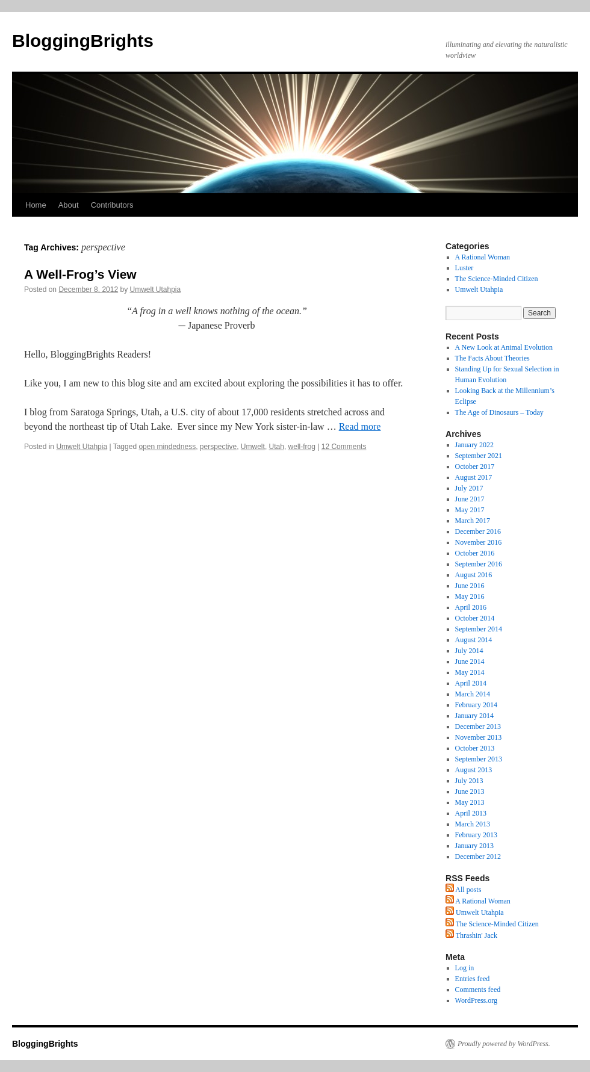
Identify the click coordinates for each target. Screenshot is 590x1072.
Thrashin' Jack (471, 935)
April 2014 (470, 683)
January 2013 (474, 845)
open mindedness (167, 446)
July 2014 (469, 650)
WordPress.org (476, 1000)
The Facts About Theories (492, 358)
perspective (218, 446)
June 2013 (470, 791)
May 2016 (470, 596)
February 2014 (476, 705)
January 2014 (474, 715)
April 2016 (470, 607)
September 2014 (478, 629)
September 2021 (478, 455)
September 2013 (478, 759)
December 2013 (478, 726)
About (68, 204)
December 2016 (478, 531)
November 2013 (478, 737)
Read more (360, 426)
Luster (464, 268)
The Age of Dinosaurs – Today (499, 412)
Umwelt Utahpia (155, 289)
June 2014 (470, 661)
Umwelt (253, 446)
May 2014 (470, 672)
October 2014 (475, 618)
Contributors (112, 204)
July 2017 (469, 488)
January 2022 (474, 445)
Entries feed (472, 978)
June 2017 (470, 499)
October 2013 (475, 748)
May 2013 (470, 802)
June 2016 (470, 585)
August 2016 (473, 575)
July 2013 (469, 780)
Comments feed (478, 989)
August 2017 (473, 477)
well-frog (301, 446)
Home (35, 204)
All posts (463, 889)
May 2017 (470, 510)
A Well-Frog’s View (80, 274)
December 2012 (478, 856)
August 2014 (473, 640)
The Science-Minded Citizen (496, 278)
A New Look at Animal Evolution (504, 347)
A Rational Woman (482, 257)
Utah (276, 446)
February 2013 (476, 835)
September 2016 (478, 564)
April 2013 (470, 813)
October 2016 (475, 553)
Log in (464, 968)
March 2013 (472, 824)
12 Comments (344, 446)
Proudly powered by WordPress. (504, 1043)
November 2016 (478, 542)
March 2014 (472, 694)
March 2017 (472, 520)
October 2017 (475, 466)
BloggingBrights (83, 41)
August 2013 (473, 770)
